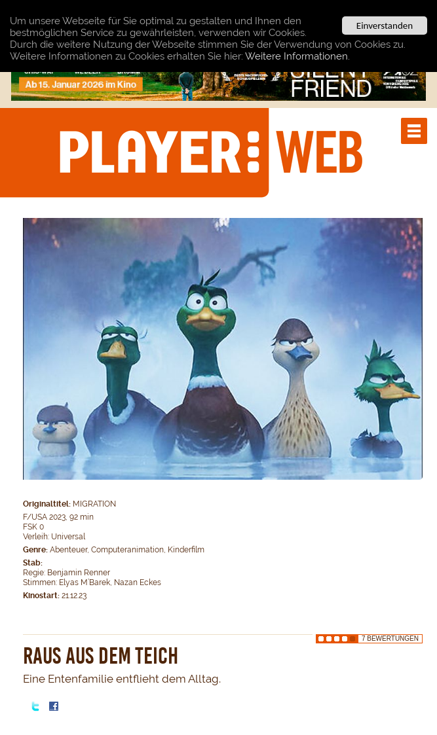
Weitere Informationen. (297, 56)
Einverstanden (384, 25)
